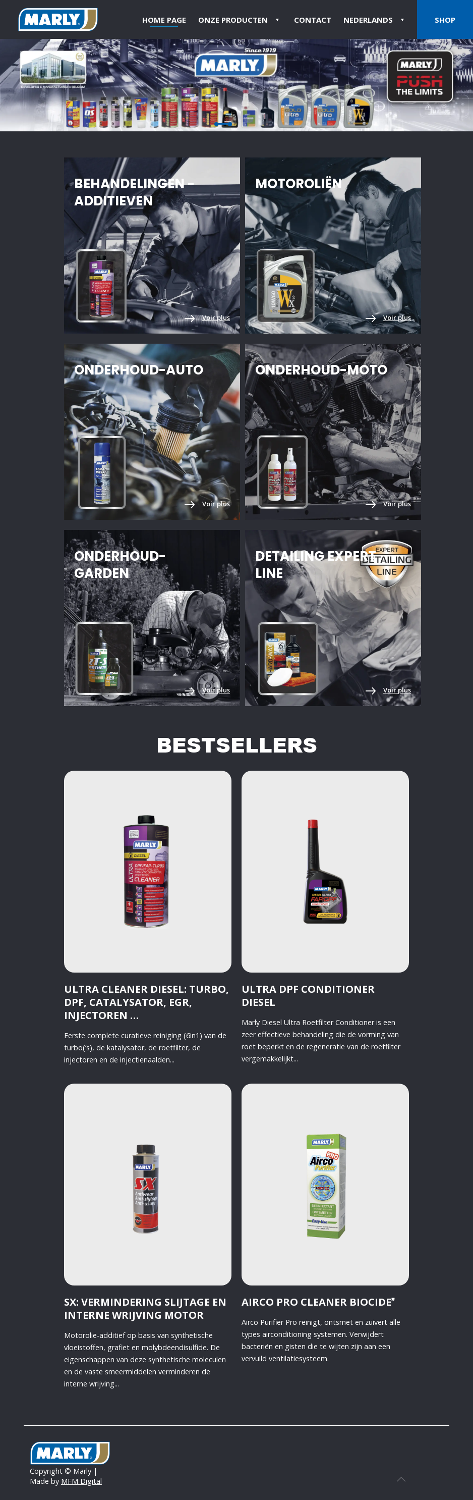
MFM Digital (81, 1481)
